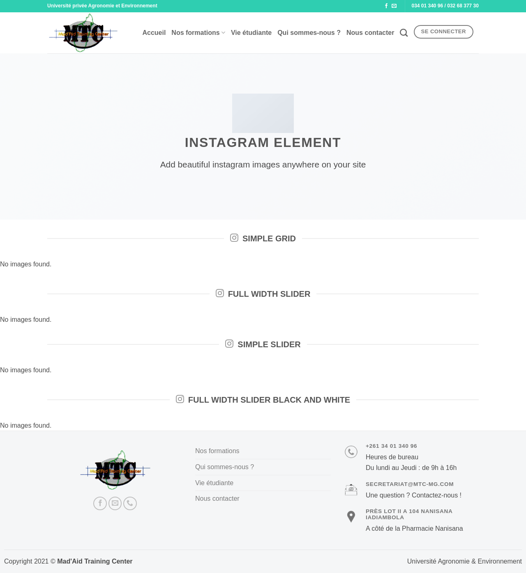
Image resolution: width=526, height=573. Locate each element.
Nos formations (198, 33)
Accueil (154, 32)
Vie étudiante (251, 32)
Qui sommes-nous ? (309, 32)
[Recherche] (404, 32)
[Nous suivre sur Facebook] (386, 6)
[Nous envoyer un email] (394, 6)
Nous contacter (370, 32)
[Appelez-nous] (130, 503)
